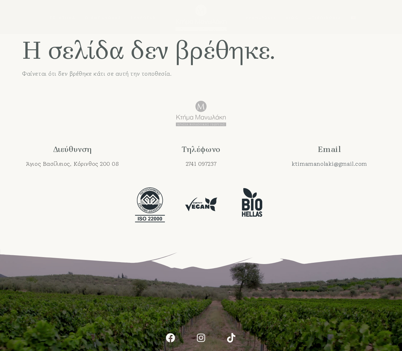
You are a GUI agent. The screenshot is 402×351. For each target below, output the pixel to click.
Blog (292, 17)
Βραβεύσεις (261, 17)
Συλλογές (143, 17)
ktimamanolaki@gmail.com (329, 163)
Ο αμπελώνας (103, 17)
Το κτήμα (62, 17)
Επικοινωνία (324, 17)
